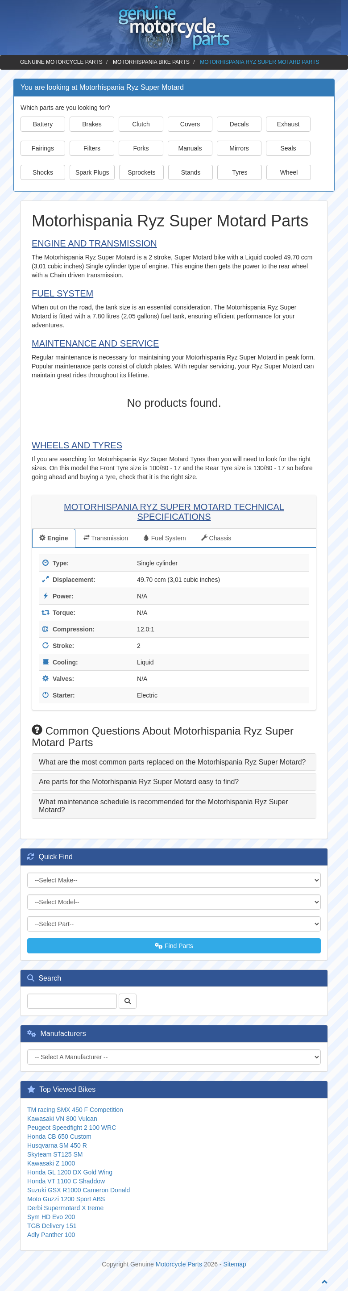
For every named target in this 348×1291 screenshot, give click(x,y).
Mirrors (239, 148)
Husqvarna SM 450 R (57, 1145)
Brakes (92, 124)
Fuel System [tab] (164, 538)
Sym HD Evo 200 (51, 1216)
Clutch (141, 124)
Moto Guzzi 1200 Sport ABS (66, 1199)
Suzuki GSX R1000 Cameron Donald (78, 1190)
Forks (141, 148)
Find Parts (174, 945)
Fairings (43, 148)
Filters (91, 148)
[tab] (174, 762)
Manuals (190, 148)
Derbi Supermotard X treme (65, 1208)
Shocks (43, 172)
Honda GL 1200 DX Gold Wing (69, 1172)
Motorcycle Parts (179, 1264)
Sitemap (235, 1264)
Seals (288, 148)
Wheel (289, 172)
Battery (43, 124)
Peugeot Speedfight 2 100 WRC (71, 1127)
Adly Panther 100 (51, 1234)
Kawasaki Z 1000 (51, 1163)
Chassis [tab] (216, 538)
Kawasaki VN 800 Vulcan (62, 1118)
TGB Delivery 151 (51, 1225)
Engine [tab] (53, 538)
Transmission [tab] (105, 538)
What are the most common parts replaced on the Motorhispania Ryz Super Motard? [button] (172, 762)
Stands (191, 172)
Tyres (239, 172)
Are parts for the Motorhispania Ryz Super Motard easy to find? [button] (139, 781)
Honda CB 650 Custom (59, 1136)
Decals (239, 124)
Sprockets (141, 172)
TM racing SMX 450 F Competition (75, 1109)
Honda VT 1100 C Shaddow (66, 1181)
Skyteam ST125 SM (55, 1154)
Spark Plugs (92, 172)
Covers (190, 124)
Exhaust (288, 124)
